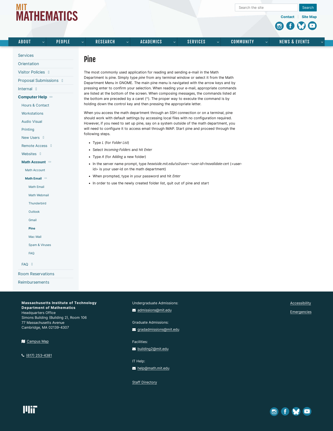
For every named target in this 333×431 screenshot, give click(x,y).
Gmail (32, 220)
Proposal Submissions (38, 80)
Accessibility (300, 303)
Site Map (309, 16)
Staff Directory (144, 382)
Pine (32, 228)
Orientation (28, 63)
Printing (28, 129)
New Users (31, 137)
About (24, 41)
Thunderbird (37, 203)
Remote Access (34, 145)
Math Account (34, 162)
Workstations (32, 113)
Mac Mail (35, 236)
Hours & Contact (35, 105)
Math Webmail (39, 195)
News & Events (294, 41)
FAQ (31, 253)
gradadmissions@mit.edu (155, 329)
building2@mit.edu (150, 349)
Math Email (33, 178)
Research (105, 41)
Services (196, 41)
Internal (25, 88)
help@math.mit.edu (150, 368)
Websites (29, 154)
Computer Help (32, 97)
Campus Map (35, 341)
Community (242, 41)
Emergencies (300, 312)
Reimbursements (33, 282)
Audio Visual (32, 121)
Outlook (34, 211)
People (63, 41)
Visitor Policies (31, 72)
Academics (151, 41)
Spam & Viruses (40, 245)
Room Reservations (36, 273)
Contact (287, 16)
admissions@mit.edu (152, 310)
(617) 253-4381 (37, 355)
